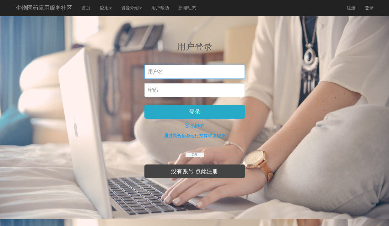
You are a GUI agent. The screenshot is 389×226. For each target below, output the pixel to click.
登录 (369, 7)
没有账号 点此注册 (194, 171)
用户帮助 (160, 7)
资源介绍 (131, 7)
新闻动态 (187, 7)
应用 (106, 7)
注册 (351, 7)
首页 (86, 7)
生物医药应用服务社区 (44, 8)
